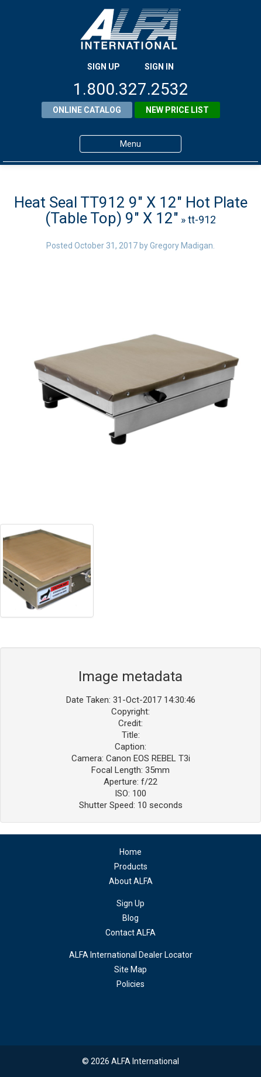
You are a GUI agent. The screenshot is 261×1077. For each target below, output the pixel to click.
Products (130, 866)
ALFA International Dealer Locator (131, 954)
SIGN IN (159, 66)
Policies (130, 984)
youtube (153, 1013)
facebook (131, 1013)
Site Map (130, 969)
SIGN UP (103, 66)
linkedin (108, 1013)
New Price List (177, 110)
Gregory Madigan (181, 245)
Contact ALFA (130, 932)
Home (130, 852)
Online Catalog (87, 110)
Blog (130, 918)
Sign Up (130, 903)
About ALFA (131, 881)
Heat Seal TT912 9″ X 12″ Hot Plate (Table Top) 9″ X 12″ (131, 210)
